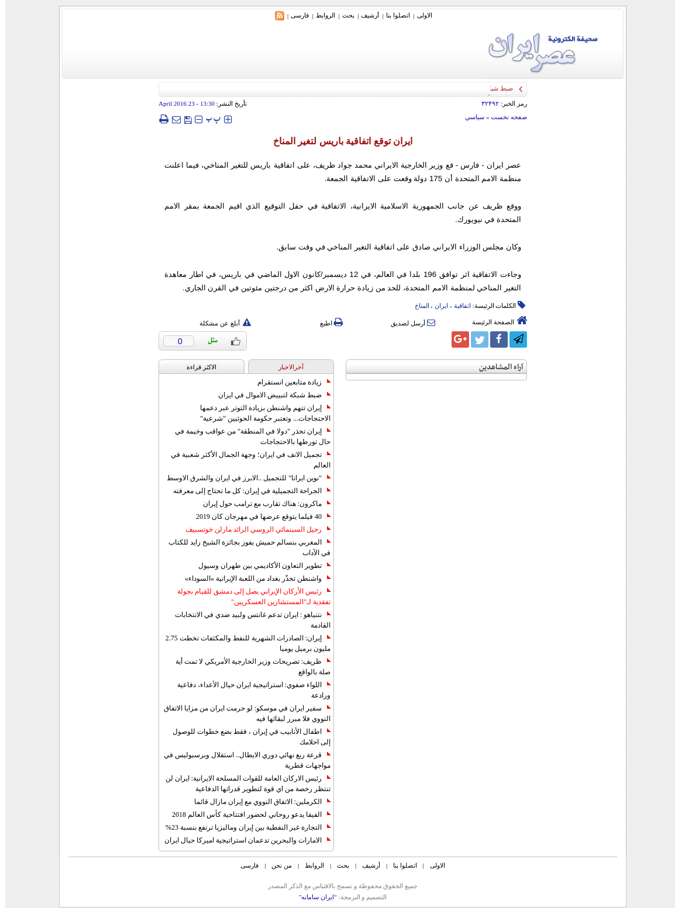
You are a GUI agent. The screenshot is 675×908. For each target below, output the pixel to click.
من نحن (276, 865)
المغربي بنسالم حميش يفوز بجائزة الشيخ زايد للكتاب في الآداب (244, 547)
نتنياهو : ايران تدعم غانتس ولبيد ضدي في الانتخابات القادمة (247, 620)
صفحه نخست (503, 116)
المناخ (416, 305)
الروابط (320, 15)
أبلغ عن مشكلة (220, 323)
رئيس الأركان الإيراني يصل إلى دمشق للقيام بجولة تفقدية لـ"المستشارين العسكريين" (248, 596)
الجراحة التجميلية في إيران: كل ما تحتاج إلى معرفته (246, 491)
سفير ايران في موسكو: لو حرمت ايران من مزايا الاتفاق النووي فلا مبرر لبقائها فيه (242, 713)
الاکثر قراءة (196, 366)
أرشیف (365, 15)
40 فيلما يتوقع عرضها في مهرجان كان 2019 (258, 516)
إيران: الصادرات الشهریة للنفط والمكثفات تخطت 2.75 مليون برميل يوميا (242, 643)
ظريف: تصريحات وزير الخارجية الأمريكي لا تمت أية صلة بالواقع (247, 666)
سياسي (469, 116)
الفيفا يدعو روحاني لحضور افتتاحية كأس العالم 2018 (246, 814)
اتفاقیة (457, 305)
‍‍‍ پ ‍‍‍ (208, 118)
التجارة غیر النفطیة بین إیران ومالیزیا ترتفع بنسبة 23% (242, 827)
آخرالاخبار (285, 366)
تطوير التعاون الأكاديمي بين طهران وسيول (259, 566)
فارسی (294, 15)
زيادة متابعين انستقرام (288, 382)
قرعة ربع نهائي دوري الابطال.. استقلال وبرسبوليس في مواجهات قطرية (242, 760)
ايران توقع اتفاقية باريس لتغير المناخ (337, 141)
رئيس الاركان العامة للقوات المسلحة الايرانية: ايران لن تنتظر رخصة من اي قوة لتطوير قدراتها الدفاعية (242, 783)
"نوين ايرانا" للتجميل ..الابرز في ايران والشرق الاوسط (243, 478)
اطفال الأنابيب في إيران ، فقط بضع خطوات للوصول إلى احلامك (246, 736)
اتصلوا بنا (393, 15)
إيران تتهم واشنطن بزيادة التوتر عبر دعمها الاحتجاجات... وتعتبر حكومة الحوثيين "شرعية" (260, 413)
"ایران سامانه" (313, 896)
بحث (343, 15)
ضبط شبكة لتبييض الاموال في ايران (269, 395)
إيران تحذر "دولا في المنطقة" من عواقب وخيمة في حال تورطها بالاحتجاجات (247, 436)
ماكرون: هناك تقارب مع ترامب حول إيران (261, 504)
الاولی (419, 15)
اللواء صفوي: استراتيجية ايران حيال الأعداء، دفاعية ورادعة (248, 690)
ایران (436, 305)
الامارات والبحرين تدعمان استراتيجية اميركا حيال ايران (242, 840)
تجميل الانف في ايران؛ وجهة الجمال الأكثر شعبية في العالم (245, 459)
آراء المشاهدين (496, 367)
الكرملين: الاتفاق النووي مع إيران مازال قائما (257, 802)
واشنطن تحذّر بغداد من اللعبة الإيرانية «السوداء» (252, 578)
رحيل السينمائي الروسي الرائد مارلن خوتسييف (252, 529)
